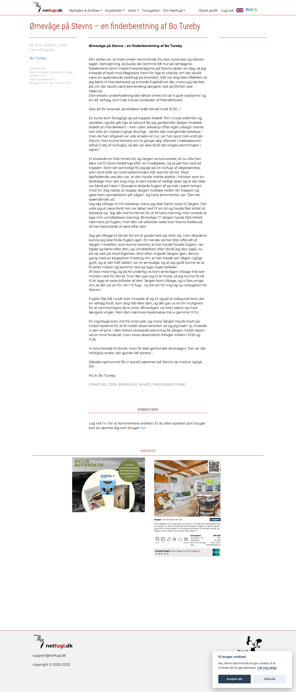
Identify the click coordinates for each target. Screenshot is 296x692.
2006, (113, 385)
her (105, 423)
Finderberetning (169, 385)
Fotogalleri (151, 11)
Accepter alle (234, 679)
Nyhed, (146, 385)
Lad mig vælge (267, 668)
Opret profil (208, 11)
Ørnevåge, (128, 385)
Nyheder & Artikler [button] (84, 11)
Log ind (227, 11)
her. (143, 428)
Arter (132, 11)
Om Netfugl (173, 11)
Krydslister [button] (113, 11)
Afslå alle (269, 679)
